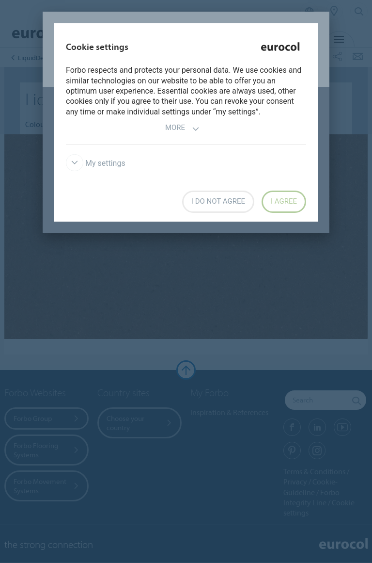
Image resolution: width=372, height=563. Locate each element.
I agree (284, 201)
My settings (95, 163)
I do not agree (218, 201)
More (182, 128)
